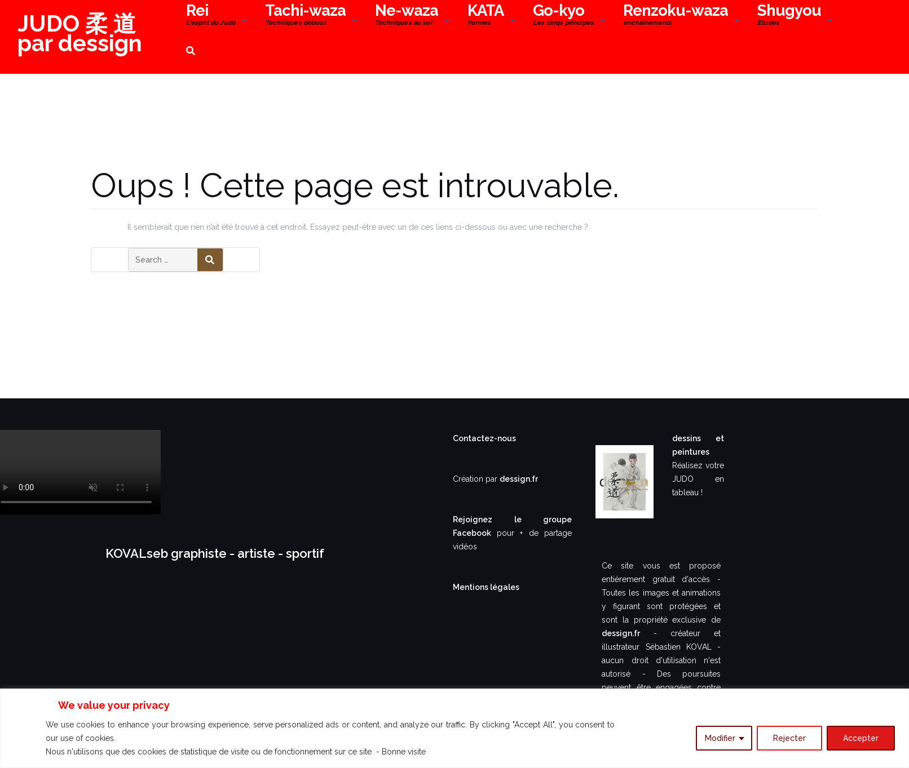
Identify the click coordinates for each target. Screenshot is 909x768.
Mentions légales (486, 587)
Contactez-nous (484, 438)
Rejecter (789, 738)
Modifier (720, 738)
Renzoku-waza (675, 16)
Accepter (861, 738)
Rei (211, 16)
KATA (485, 16)
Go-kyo (563, 16)
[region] (454, 728)
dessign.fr (519, 478)
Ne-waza (406, 16)
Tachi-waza (305, 16)
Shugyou (789, 16)
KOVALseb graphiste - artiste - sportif (214, 553)
